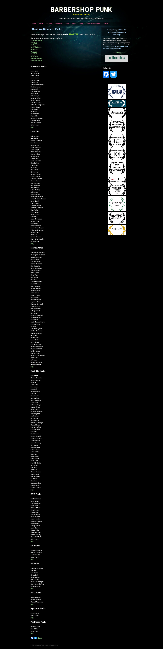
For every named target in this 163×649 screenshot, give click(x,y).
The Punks (49, 23)
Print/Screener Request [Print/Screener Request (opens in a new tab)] (93, 23)
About (41, 23)
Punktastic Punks (36, 60)
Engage (81, 23)
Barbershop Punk (39, 645)
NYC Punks (34, 56)
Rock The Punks (36, 47)
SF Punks (34, 54)
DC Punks (34, 51)
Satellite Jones (54, 645)
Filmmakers (59, 23)
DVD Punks (34, 49)
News (74, 23)
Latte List (34, 42)
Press (67, 23)
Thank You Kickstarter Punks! (47, 29)
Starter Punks (35, 45)
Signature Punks (36, 58)
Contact (106, 23)
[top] (32, 127)
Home (34, 23)
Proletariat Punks (36, 40)
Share (40, 638)
